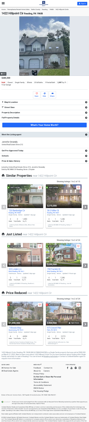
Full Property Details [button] (10, 118)
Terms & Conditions (41, 382)
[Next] (85, 207)
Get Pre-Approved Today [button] (12, 151)
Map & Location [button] (10, 102)
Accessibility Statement (43, 385)
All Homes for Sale (9, 368)
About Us (37, 371)
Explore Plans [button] (40, 403)
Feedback (37, 368)
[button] (82, 3)
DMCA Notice (39, 388)
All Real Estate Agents (10, 371)
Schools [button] (5, 156)
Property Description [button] (11, 112)
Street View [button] (8, 107)
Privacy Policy (39, 374)
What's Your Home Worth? (44, 125)
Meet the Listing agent (11, 134)
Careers (47, 371)
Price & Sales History (11, 161)
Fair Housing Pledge (41, 391)
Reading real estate (51, 356)
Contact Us (48, 368)
